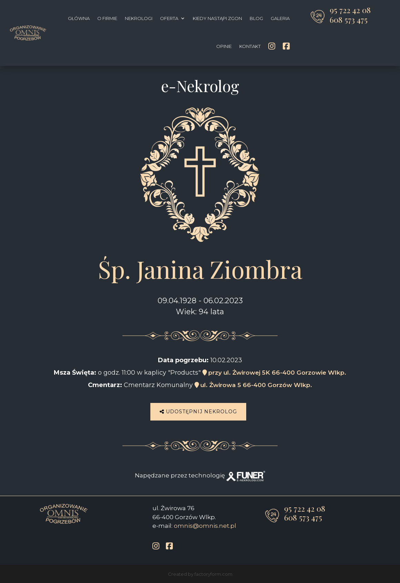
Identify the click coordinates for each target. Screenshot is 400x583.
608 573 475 (349, 19)
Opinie (224, 46)
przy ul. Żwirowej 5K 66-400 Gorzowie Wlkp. (274, 372)
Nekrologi (138, 18)
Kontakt (250, 46)
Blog (256, 18)
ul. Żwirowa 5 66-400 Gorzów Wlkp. (253, 385)
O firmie (107, 18)
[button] (14, 569)
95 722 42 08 (350, 9)
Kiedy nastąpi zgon (217, 18)
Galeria (280, 18)
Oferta (169, 18)
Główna (79, 18)
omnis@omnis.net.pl (205, 524)
